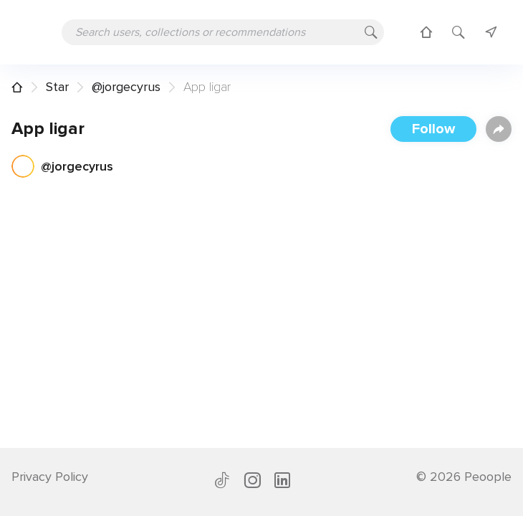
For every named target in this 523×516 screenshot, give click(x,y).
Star (57, 87)
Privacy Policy (49, 476)
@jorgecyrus (126, 87)
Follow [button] (433, 129)
